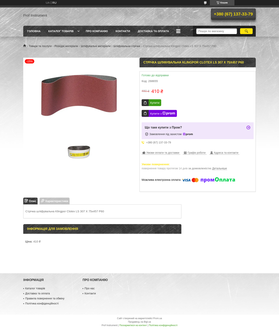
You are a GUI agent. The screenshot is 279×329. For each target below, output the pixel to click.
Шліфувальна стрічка (126, 46)
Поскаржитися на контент (133, 325)
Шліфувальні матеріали (96, 46)
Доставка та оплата (153, 31)
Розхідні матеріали (66, 46)
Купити (154, 102)
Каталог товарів (60, 31)
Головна (33, 31)
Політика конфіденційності (42, 303)
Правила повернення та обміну (44, 298)
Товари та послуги (40, 46)
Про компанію (97, 31)
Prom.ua (157, 318)
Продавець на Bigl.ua (139, 321)
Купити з (162, 113)
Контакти (122, 31)
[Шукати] (246, 31)
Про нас (89, 288)
